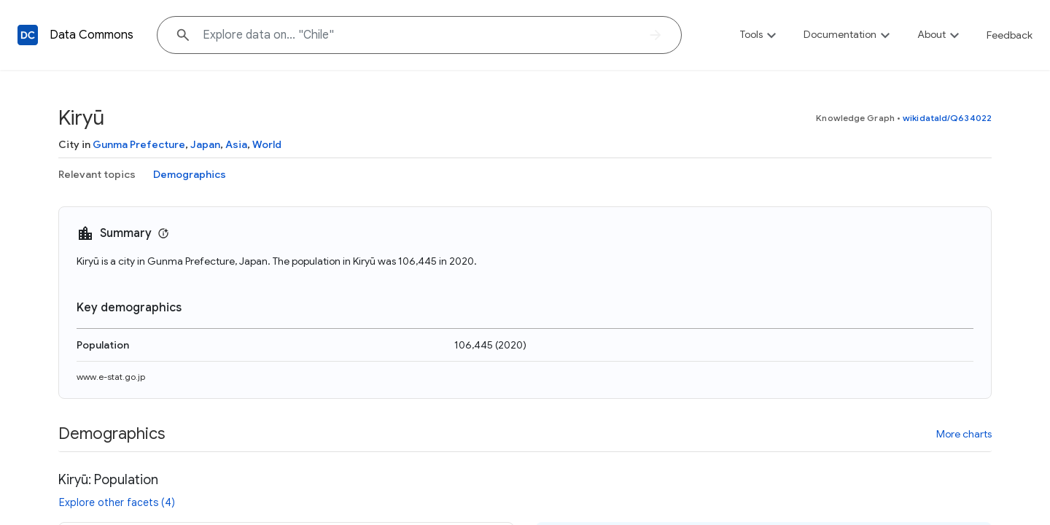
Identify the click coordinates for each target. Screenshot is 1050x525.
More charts (964, 433)
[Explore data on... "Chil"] (419, 35)
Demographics (189, 174)
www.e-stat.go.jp (111, 376)
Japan (205, 144)
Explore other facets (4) (117, 502)
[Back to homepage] (28, 35)
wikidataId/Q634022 (947, 117)
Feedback (1009, 35)
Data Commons (91, 35)
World (266, 144)
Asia (236, 144)
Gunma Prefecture (139, 144)
